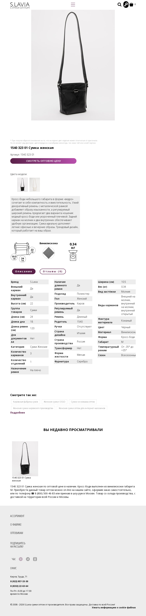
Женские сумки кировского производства (33, 408)
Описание (23, 271)
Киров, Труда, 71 (18, 576)
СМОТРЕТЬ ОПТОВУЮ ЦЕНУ (43, 161)
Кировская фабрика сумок (25, 401)
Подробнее (17, 412)
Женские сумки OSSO (54, 401)
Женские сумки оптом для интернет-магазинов (82, 408)
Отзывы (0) (53, 271)
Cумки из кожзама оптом (83, 401)
